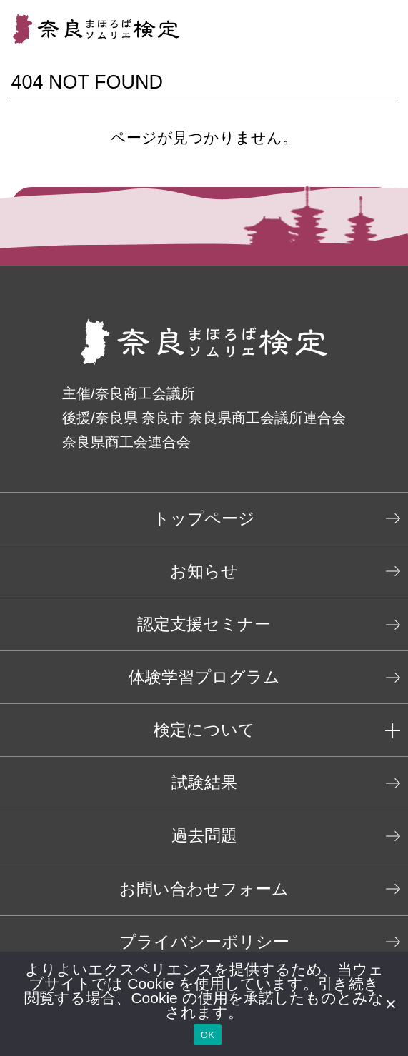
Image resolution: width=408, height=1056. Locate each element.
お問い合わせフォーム (204, 889)
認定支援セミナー (204, 624)
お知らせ (204, 571)
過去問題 (204, 836)
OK (207, 1035)
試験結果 (204, 783)
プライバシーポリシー (204, 942)
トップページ (204, 519)
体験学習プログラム (204, 677)
